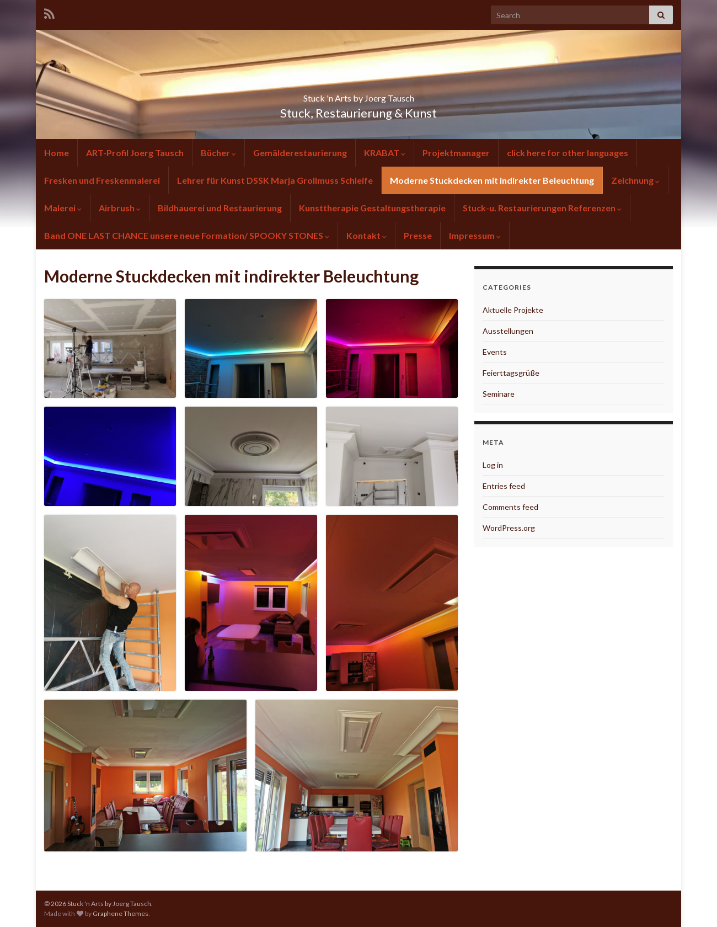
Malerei (63, 208)
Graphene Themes (120, 913)
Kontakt (366, 235)
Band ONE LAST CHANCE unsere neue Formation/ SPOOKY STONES (186, 235)
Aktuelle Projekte (513, 310)
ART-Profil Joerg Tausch (135, 152)
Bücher (218, 152)
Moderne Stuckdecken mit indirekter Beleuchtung (492, 180)
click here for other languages (567, 152)
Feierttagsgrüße (511, 372)
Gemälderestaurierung (300, 152)
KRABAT (384, 152)
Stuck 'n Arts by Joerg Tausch (358, 94)
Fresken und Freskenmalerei (102, 180)
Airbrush (120, 208)
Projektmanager (456, 152)
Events (495, 351)
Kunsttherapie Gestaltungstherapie (372, 208)
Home (56, 152)
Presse (418, 235)
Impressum (475, 235)
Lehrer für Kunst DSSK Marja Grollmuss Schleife (275, 180)
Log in (493, 465)
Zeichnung (635, 180)
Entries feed (504, 486)
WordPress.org (509, 527)
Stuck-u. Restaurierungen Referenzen (542, 208)
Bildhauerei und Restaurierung (220, 208)
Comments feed (510, 507)
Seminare (499, 393)
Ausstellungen (508, 330)
